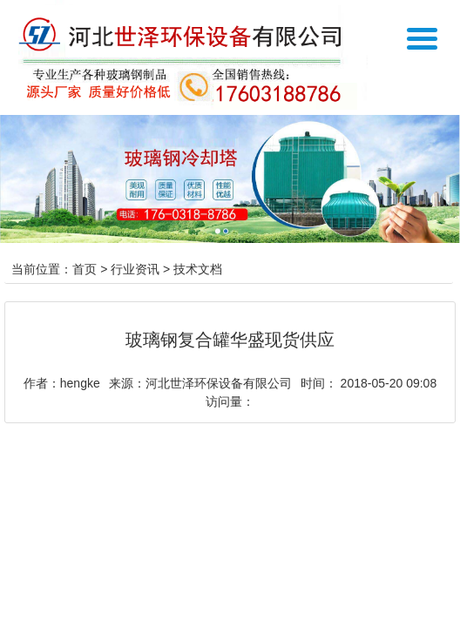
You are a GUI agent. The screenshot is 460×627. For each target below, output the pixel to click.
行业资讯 (135, 269)
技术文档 (197, 269)
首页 (84, 269)
